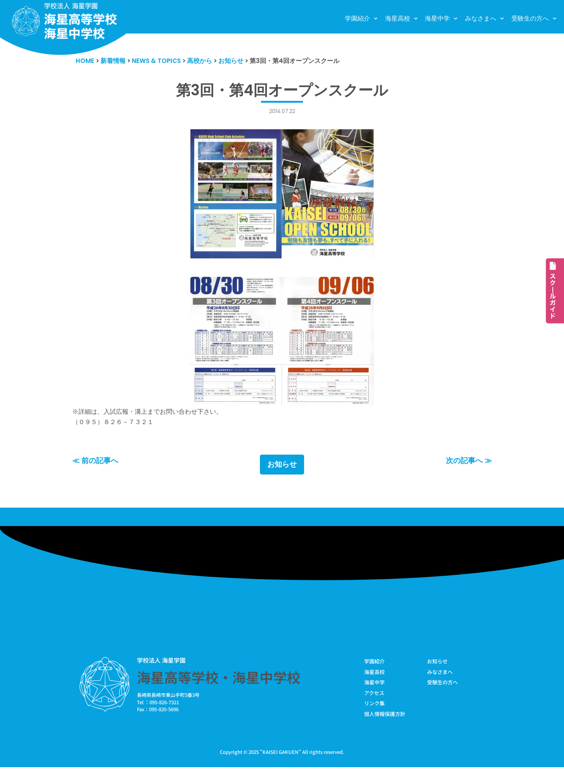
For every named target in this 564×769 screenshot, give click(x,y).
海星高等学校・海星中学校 (218, 678)
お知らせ (282, 466)
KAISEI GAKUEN (280, 753)
